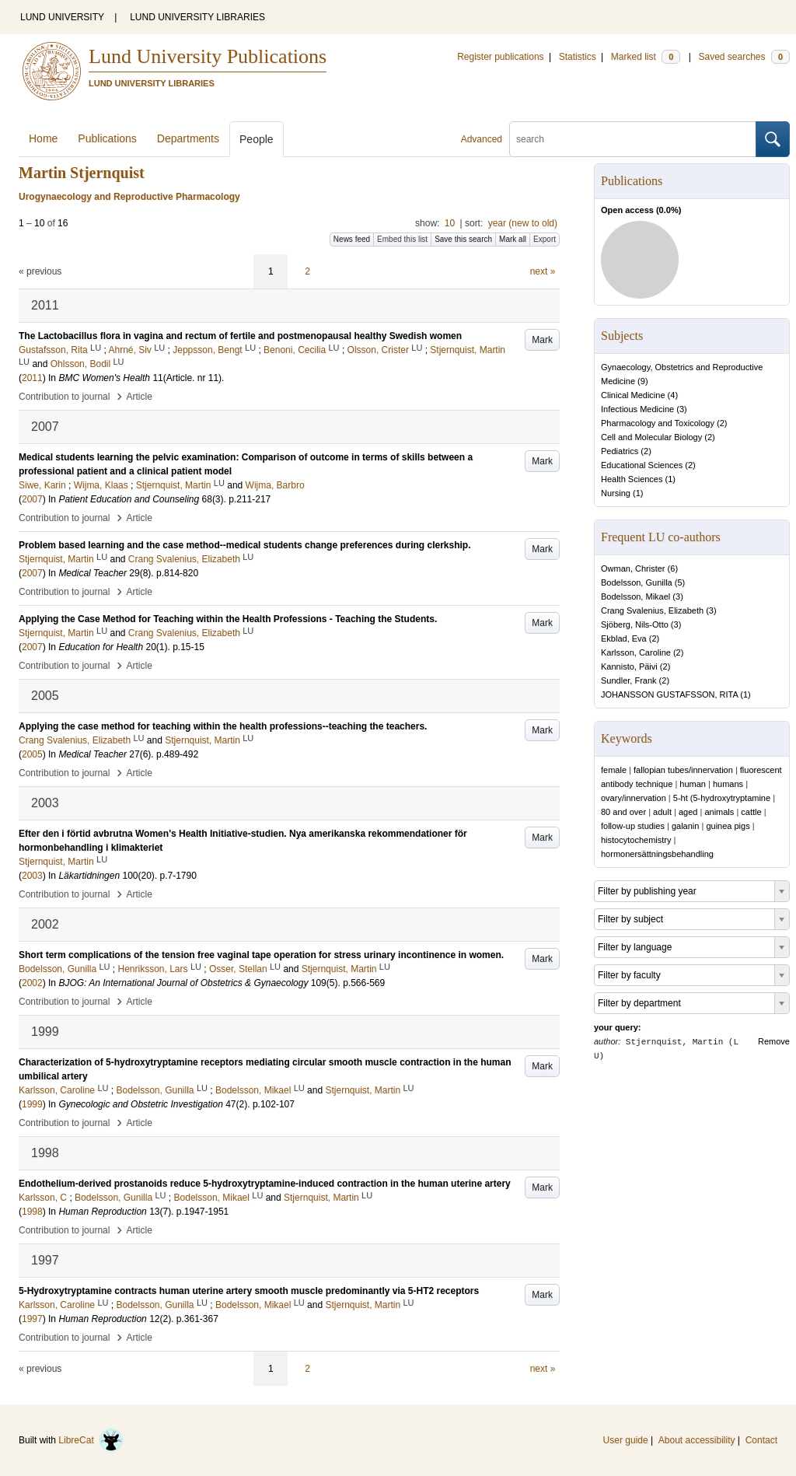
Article (139, 396)
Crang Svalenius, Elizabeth (652, 610)
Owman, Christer (633, 568)
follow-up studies (633, 826)
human (692, 784)
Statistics (577, 56)
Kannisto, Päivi (629, 666)
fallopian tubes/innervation (683, 770)
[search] (632, 139)
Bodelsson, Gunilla (636, 582)
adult (662, 812)
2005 (32, 754)
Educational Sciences (642, 465)
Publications (107, 138)
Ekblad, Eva (624, 638)
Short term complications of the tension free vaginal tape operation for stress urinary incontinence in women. (261, 955)
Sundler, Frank (629, 680)
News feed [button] (351, 239)
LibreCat (91, 1440)
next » (543, 271)
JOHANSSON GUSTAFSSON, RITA (669, 694)
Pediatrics (619, 451)
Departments (188, 138)
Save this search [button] (463, 239)
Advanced (481, 139)
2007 (32, 499)
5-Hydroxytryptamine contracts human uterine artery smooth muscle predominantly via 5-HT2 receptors (249, 1290)
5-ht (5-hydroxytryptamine (721, 798)
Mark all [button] (512, 239)
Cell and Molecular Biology (651, 437)
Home (43, 138)
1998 (32, 1211)
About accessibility (696, 1440)
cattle (751, 812)
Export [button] (544, 239)
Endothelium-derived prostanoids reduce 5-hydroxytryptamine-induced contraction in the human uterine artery (265, 1183)
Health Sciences (632, 479)
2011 (32, 377)
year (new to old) (522, 223)
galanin (685, 826)
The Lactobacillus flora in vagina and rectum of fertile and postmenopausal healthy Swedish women (240, 336)
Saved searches (744, 56)
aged (688, 812)
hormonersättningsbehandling (657, 854)
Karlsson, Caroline (636, 652)
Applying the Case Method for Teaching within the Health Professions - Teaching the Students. (228, 619)
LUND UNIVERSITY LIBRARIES (197, 17)
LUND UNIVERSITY (62, 17)
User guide (625, 1440)
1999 (32, 1104)
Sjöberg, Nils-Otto (635, 624)
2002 (32, 983)
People (256, 139)
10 (450, 223)
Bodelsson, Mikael (635, 596)
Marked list (645, 56)
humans (728, 784)
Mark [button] (542, 339)
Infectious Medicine (637, 409)
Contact (761, 1440)
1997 (32, 1318)
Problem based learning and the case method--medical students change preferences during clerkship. (245, 545)
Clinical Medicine (633, 395)
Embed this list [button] (402, 239)
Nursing (615, 493)
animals (719, 812)
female (614, 770)
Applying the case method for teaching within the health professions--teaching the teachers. (223, 726)
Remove (774, 1041)
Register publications (500, 56)
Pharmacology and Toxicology (657, 423)
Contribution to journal (64, 396)
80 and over (623, 812)
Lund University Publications (207, 56)
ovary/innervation (633, 798)
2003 (32, 875)
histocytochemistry (636, 840)
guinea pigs (727, 826)
